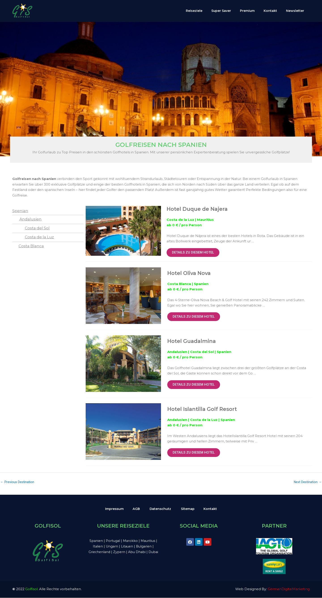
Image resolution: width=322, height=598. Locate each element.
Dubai (123, 557)
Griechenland (104, 552)
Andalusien (30, 219)
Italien (97, 546)
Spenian (20, 211)
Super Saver (221, 11)
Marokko (131, 541)
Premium (247, 11)
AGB (136, 509)
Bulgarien (145, 546)
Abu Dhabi (142, 552)
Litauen (127, 546)
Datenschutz (161, 509)
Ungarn (112, 546)
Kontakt (270, 11)
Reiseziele (194, 11)
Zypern (124, 552)
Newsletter (295, 11)
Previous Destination (17, 482)
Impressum (113, 509)
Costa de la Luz (39, 237)
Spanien (95, 541)
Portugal (112, 541)
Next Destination (307, 482)
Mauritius (149, 541)
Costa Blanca (31, 246)
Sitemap (189, 509)
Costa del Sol (37, 228)
